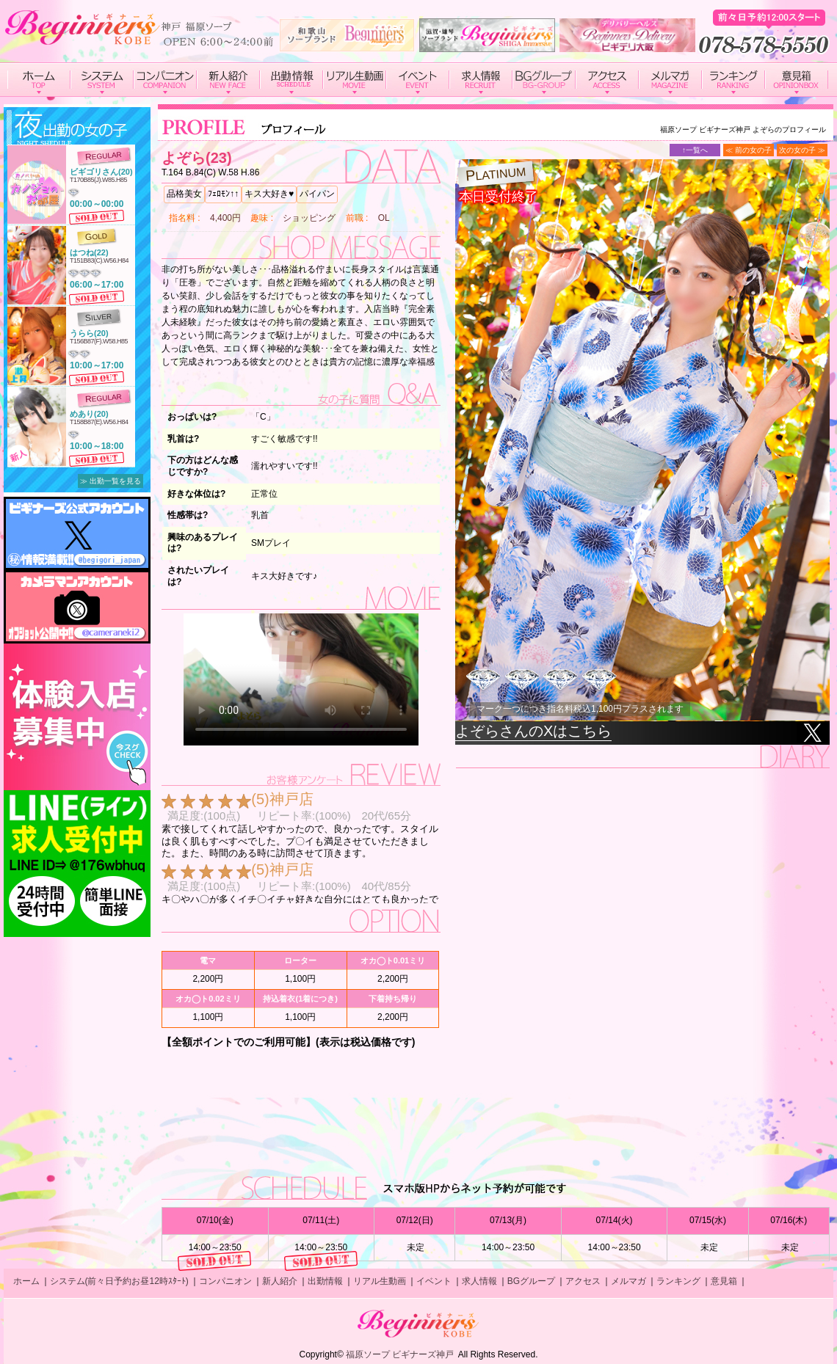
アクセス (583, 1281)
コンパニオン (225, 1281)
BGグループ (531, 1281)
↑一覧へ (695, 150)
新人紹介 (279, 1281)
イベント (434, 1281)
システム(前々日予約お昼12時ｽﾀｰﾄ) (119, 1281)
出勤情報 (325, 1281)
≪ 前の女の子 (748, 150)
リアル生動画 (379, 1281)
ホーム (26, 1281)
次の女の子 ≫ (802, 150)
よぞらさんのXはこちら (533, 731)
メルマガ (628, 1281)
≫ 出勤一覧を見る (110, 481)
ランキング (678, 1281)
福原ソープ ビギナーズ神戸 (400, 1354)
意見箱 (724, 1281)
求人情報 (479, 1281)
